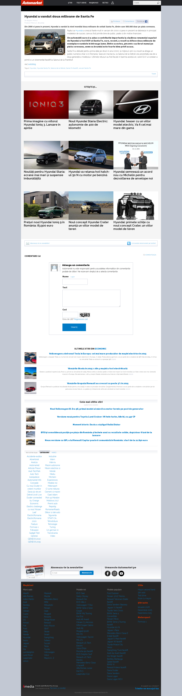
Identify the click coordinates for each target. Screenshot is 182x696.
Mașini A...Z (49, 658)
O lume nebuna (52, 489)
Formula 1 (34, 527)
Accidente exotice (34, 456)
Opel (46, 611)
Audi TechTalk (34, 471)
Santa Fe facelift (72, 68)
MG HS (79, 634)
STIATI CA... (53, 518)
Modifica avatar (54, 268)
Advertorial (34, 459)
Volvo (46, 655)
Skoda (46, 631)
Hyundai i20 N (113, 627)
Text (64, 287)
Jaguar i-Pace (113, 630)
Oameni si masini (52, 492)
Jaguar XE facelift (114, 641)
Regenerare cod (81, 319)
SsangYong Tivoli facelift (117, 650)
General (34, 536)
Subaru (47, 640)
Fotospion (34, 530)
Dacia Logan (112, 676)
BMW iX (111, 664)
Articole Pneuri (34, 468)
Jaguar (26, 643)
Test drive (142, 595)
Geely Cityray (82, 596)
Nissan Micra (112, 619)
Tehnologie (52, 524)
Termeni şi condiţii (58, 688)
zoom (61, 51)
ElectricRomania (34, 515)
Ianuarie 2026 (144, 607)
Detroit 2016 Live (34, 495)
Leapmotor (27, 658)
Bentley (26, 605)
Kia (24, 649)
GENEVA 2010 (34, 539)
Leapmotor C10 (83, 674)
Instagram (114, 573)
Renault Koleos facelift (116, 667)
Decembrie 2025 (145, 610)
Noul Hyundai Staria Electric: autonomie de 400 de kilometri (88, 125)
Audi (25, 602)
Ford (25, 628)
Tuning (53, 527)
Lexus (25, 661)
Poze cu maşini (144, 598)
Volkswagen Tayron (85, 637)
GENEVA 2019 (34, 542)
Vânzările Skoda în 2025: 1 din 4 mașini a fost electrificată (97, 368)
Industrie (52, 456)
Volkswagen (49, 652)
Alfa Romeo (28, 596)
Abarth (26, 593)
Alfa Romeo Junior (84, 668)
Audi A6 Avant (82, 619)
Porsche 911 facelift (84, 651)
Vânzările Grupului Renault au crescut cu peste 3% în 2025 (97, 383)
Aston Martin (28, 599)
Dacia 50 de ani (34, 492)
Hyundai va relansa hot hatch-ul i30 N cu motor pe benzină (89, 173)
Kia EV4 (79, 616)
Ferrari (26, 623)
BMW (25, 608)
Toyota (47, 649)
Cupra (25, 614)
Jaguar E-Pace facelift (116, 639)
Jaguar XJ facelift (114, 607)
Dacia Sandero (113, 673)
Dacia (25, 617)
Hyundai (79, 30)
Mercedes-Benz (51, 599)
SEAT (46, 628)
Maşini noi (28, 585)
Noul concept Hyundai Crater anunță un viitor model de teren (89, 226)
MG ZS (79, 640)
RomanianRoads (53, 509)
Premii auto (52, 503)
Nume (65, 276)
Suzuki (47, 643)
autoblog (32, 64)
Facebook (107, 573)
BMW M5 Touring (84, 613)
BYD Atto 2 (81, 602)
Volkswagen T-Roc (84, 605)
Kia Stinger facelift (115, 656)
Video (52, 536)
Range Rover (49, 620)
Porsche (47, 617)
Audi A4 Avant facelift (116, 653)
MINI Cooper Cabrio (84, 625)
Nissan (47, 608)
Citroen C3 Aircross (84, 622)
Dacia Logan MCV (115, 679)
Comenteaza (129, 21)
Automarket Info (34, 480)
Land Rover (28, 655)
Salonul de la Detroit (58, 68)
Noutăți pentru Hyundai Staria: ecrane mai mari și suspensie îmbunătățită (44, 175)
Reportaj (52, 506)
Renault (47, 623)
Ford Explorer (113, 593)
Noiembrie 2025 (145, 613)
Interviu (52, 462)
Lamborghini (28, 652)
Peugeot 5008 (82, 631)
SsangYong (49, 637)
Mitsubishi (48, 605)
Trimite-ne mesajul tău (147, 688)
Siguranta (52, 515)
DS (24, 620)
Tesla (46, 646)
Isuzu (25, 640)
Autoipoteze (34, 477)
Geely (25, 631)
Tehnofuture (52, 521)
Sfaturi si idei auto (52, 512)
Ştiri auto (141, 592)
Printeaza (116, 21)
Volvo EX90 (81, 648)
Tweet (154, 74)
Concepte (34, 483)
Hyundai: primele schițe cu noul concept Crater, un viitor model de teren (133, 226)
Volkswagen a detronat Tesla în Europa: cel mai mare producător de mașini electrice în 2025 (97, 354)
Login (112, 3)
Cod (64, 310)
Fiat (24, 626)
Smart (46, 634)
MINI (46, 602)
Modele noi (52, 483)
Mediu (52, 474)
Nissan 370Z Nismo (116, 596)
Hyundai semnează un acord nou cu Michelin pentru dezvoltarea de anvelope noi (133, 175)
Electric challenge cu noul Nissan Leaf (34, 509)
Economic (100, 349)
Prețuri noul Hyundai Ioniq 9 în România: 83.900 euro (44, 224)
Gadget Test (34, 533)
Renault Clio (81, 599)
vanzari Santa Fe (85, 68)
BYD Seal (80, 593)
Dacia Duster (112, 670)
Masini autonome (52, 465)
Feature (34, 524)
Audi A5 (79, 628)
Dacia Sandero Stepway (117, 604)
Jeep (25, 646)
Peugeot (47, 614)
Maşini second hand (146, 589)
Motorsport (52, 486)
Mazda (47, 596)
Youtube (121, 573)
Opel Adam (53, 495)
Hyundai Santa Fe (43, 68)
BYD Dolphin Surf (84, 654)
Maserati (47, 593)
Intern (52, 459)
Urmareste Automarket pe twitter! (143, 243)
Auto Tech (34, 474)
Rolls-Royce (49, 626)
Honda (26, 634)
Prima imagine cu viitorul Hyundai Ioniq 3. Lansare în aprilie (42, 125)
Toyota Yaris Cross (115, 610)
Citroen (26, 611)
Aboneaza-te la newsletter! (40, 243)
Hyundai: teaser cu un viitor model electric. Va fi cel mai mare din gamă (132, 125)
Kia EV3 (79, 671)
